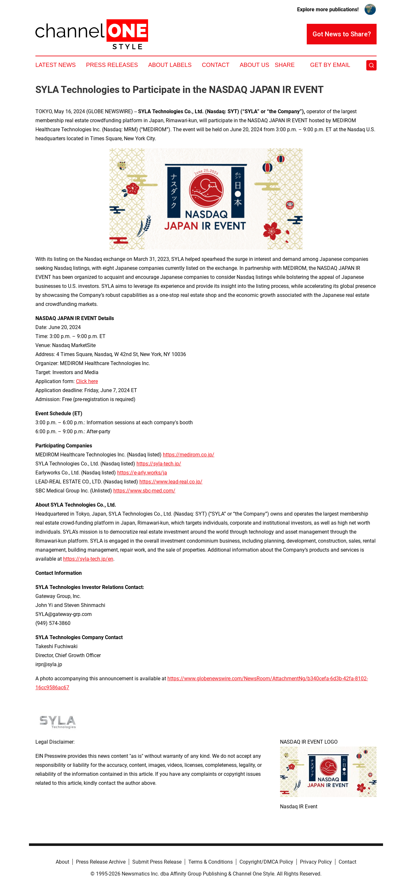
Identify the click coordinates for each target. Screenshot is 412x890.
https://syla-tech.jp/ (158, 464)
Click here (87, 381)
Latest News (55, 65)
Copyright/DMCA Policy (266, 862)
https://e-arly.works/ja (142, 473)
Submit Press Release (157, 862)
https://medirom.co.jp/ (188, 455)
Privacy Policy (316, 862)
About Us (254, 65)
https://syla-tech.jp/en (88, 559)
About (62, 862)
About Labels (170, 65)
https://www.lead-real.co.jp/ (170, 482)
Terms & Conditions (210, 862)
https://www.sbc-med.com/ (144, 491)
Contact (215, 65)
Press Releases (112, 65)
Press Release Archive (101, 862)
